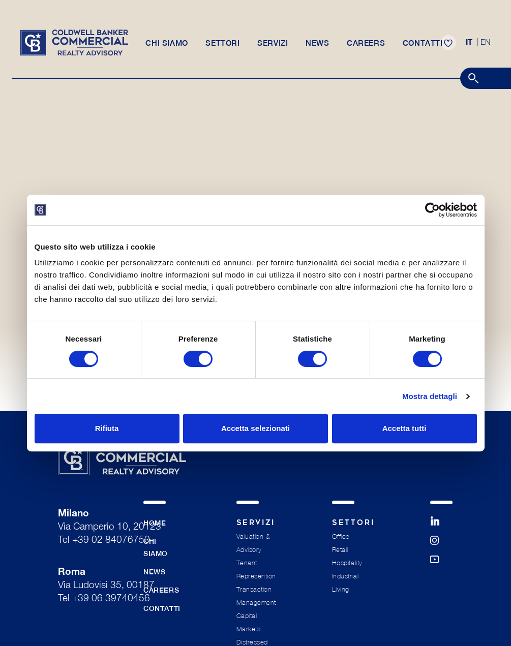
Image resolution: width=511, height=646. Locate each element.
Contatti (425, 46)
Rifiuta (107, 428)
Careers (367, 46)
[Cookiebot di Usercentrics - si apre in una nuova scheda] (432, 210)
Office (341, 536)
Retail (340, 549)
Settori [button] (222, 46)
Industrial (345, 576)
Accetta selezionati (255, 428)
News (317, 46)
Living (340, 589)
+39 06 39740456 (111, 599)
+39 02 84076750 (111, 540)
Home (154, 523)
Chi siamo (165, 46)
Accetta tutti (404, 428)
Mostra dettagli (429, 396)
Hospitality (347, 563)
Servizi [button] (272, 46)
